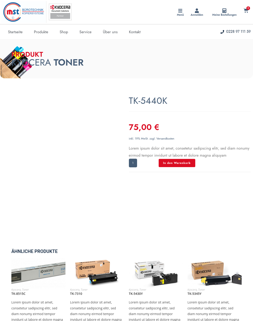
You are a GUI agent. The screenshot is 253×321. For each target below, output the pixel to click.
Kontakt (134, 32)
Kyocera (16, 246)
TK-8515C (18, 249)
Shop (64, 32)
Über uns (110, 32)
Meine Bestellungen (224, 15)
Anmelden (197, 15)
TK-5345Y (195, 249)
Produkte (41, 32)
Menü (180, 15)
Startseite (15, 32)
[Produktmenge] (133, 163)
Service (85, 32)
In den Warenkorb (177, 163)
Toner (25, 246)
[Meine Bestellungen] (224, 10)
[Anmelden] (197, 10)
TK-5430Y (136, 249)
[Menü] (180, 10)
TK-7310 (76, 249)
